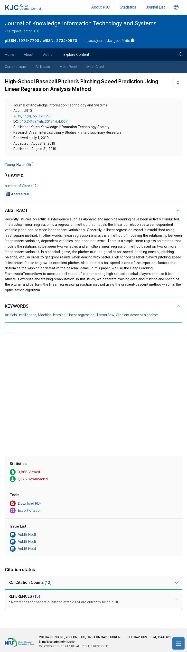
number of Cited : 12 (21, 186)
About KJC (100, 7)
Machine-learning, (52, 315)
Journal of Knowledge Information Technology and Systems (80, 23)
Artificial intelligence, (21, 315)
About (28, 55)
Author (48, 55)
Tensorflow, (105, 315)
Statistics (128, 7)
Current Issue (15, 67)
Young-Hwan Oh (18, 165)
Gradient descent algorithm (137, 315)
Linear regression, (81, 315)
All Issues (43, 67)
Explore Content (76, 55)
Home (9, 55)
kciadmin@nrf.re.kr (62, 641)
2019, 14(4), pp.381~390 (32, 116)
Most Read (68, 67)
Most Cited (95, 67)
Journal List (155, 7)
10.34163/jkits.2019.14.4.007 (45, 121)
